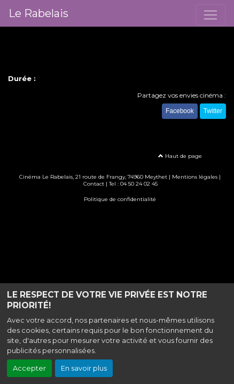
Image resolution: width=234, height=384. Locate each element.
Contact (93, 183)
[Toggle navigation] (210, 15)
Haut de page (180, 156)
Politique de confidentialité (120, 199)
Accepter (29, 368)
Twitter (213, 111)
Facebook (180, 111)
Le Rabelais (38, 13)
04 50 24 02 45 (139, 183)
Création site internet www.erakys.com (117, 214)
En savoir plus (84, 368)
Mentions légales (194, 176)
